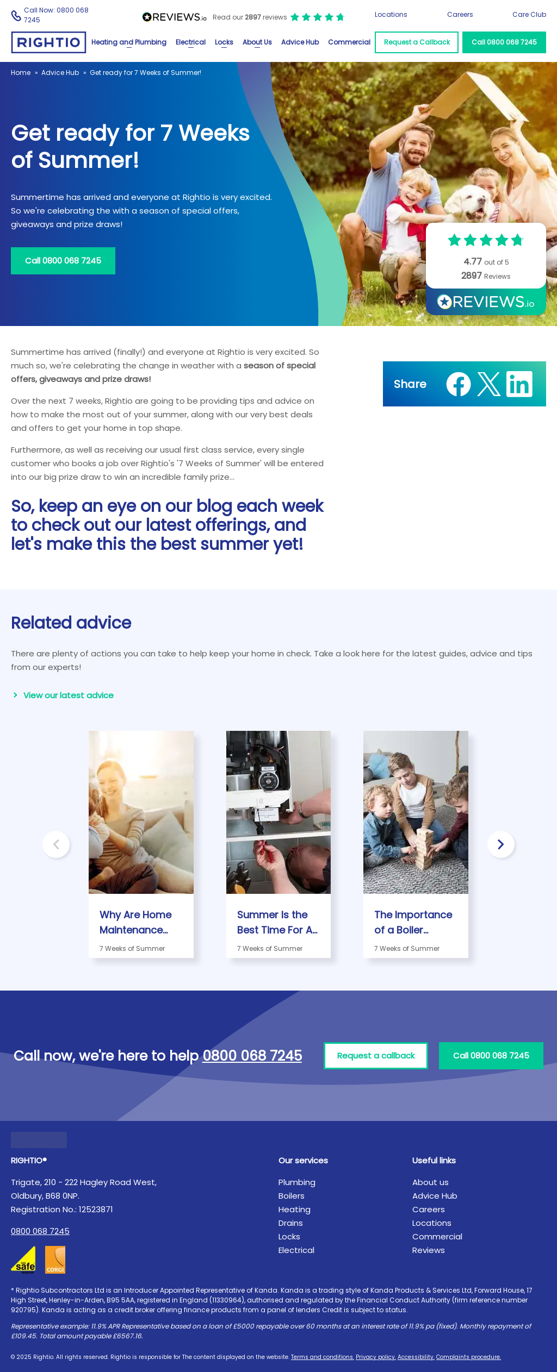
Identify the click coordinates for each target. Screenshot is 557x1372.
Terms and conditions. (322, 1357)
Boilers (291, 1195)
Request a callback (375, 1055)
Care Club (529, 14)
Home (20, 72)
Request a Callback (417, 42)
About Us (257, 42)
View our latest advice (68, 695)
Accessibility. (416, 1357)
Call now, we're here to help (158, 1056)
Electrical (191, 42)
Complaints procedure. (468, 1357)
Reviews (428, 1250)
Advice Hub (300, 42)
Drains (290, 1223)
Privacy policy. (376, 1357)
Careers (460, 14)
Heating (294, 1209)
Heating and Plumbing (128, 42)
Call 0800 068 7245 (504, 42)
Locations (391, 14)
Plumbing (296, 1182)
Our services (303, 1160)
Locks (224, 42)
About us (430, 1182)
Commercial (349, 42)
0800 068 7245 (40, 1231)
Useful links (434, 1160)
